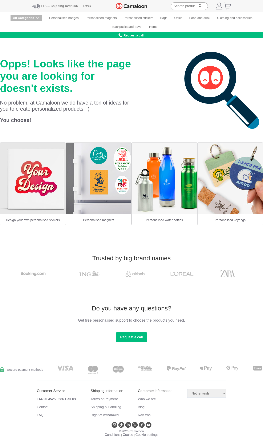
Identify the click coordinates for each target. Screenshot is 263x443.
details (87, 6)
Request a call (131, 337)
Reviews (144, 415)
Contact (42, 407)
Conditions (113, 434)
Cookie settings (146, 434)
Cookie (128, 434)
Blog (141, 407)
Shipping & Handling (106, 407)
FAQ (40, 415)
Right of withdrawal (105, 415)
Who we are (147, 399)
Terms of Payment (104, 399)
